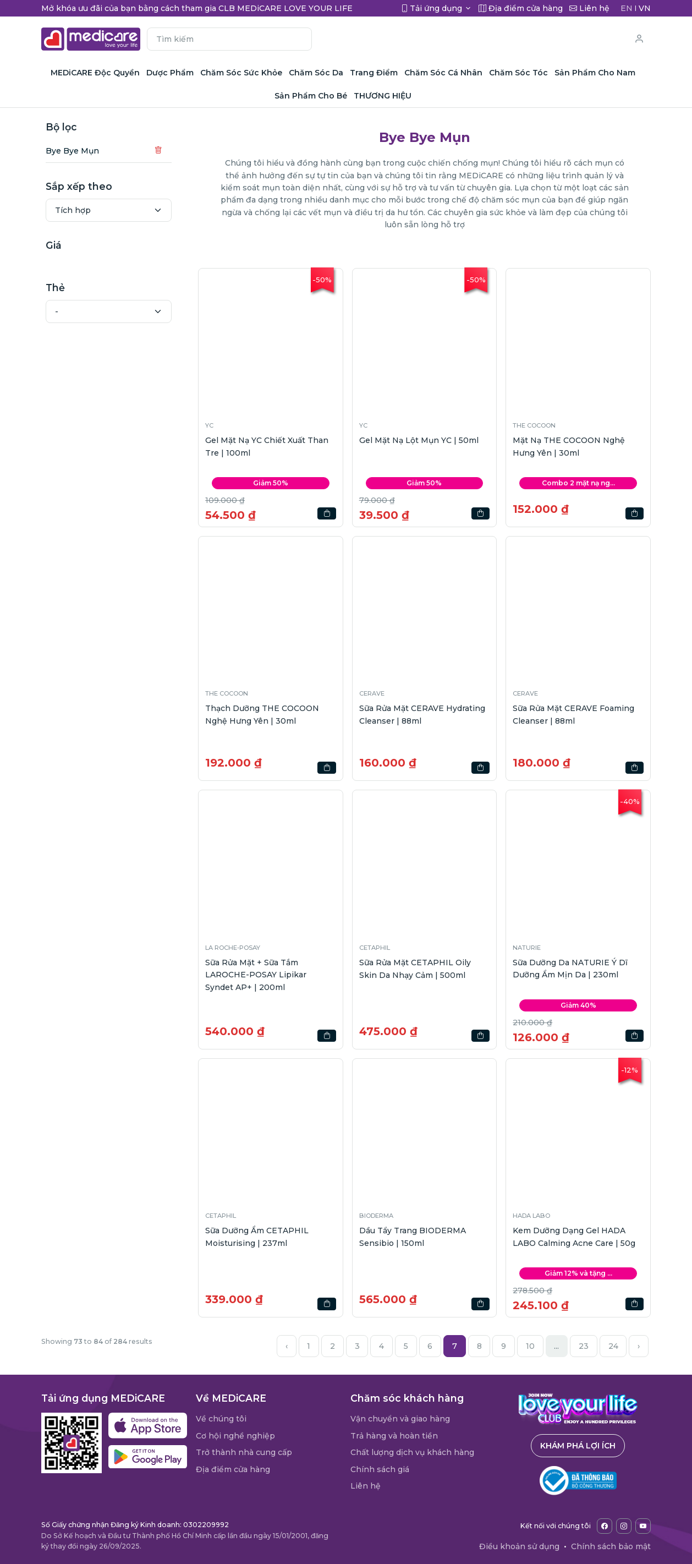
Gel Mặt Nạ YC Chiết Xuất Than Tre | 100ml (266, 446)
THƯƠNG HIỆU (382, 96)
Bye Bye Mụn (72, 151)
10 (530, 1346)
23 (584, 1346)
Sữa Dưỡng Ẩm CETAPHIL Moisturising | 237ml (257, 1237)
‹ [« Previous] (286, 1346)
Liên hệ (365, 1486)
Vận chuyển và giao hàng (400, 1419)
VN (645, 8)
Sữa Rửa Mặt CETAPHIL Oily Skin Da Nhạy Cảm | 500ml (415, 969)
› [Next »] (639, 1346)
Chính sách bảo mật (611, 1546)
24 (613, 1346)
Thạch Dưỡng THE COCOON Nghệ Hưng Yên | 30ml (262, 714)
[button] (271, 341)
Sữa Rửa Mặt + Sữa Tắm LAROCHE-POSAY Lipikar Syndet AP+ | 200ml (255, 975)
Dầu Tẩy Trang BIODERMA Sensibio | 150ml (412, 1237)
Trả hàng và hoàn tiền (394, 1436)
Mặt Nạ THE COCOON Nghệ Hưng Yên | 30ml (569, 446)
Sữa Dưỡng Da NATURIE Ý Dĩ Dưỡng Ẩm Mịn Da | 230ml (570, 969)
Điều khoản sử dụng (519, 1546)
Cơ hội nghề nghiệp (235, 1436)
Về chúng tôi (221, 1419)
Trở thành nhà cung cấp (244, 1452)
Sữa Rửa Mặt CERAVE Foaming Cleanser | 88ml (573, 714)
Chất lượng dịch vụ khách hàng (412, 1452)
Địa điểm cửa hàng (233, 1469)
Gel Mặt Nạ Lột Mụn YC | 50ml (419, 440)
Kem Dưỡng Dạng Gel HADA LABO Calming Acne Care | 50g (574, 1237)
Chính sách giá (379, 1469)
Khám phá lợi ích (578, 1446)
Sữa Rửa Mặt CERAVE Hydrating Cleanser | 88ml (422, 714)
